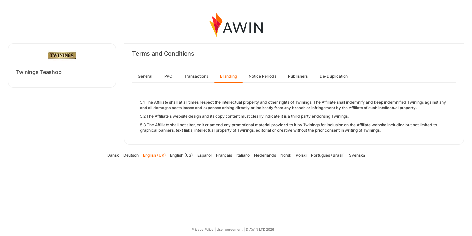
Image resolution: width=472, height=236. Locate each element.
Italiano (243, 155)
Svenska (357, 155)
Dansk (113, 155)
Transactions (196, 76)
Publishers (298, 76)
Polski (301, 155)
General (145, 76)
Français (224, 155)
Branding (228, 76)
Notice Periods (262, 76)
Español (204, 155)
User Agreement (230, 229)
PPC (168, 76)
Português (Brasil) (328, 155)
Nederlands (265, 155)
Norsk (285, 155)
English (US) (181, 155)
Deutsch (131, 155)
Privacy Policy (203, 229)
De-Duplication (334, 76)
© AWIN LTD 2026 (260, 229)
